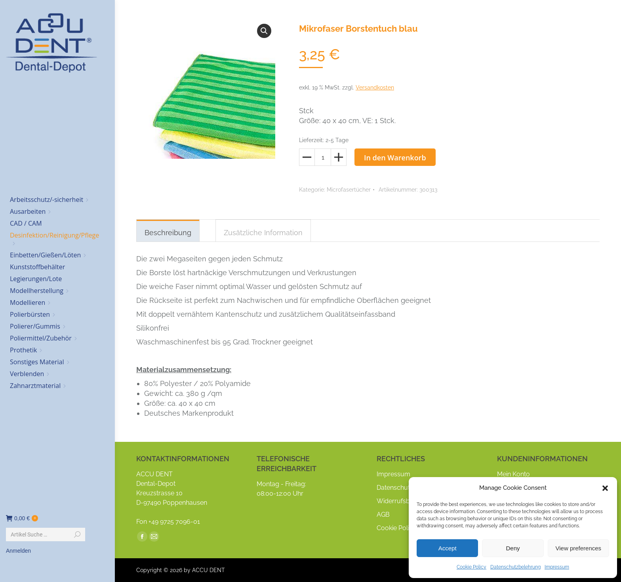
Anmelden (18, 551)
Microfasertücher (349, 189)
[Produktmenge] (323, 157)
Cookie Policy (471, 567)
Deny (513, 548)
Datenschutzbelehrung (515, 567)
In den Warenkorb (395, 157)
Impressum (557, 567)
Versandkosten (375, 87)
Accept (447, 548)
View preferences (579, 548)
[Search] (45, 534)
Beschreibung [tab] (168, 232)
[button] (605, 488)
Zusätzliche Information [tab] (263, 232)
